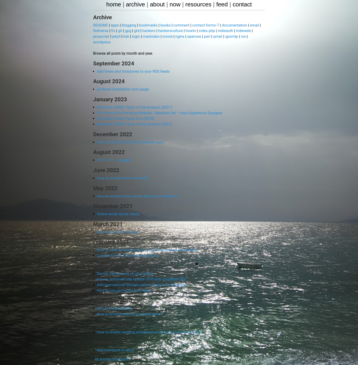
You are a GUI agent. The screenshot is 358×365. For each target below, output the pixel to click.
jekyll (116, 36)
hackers (147, 31)
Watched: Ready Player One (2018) (125, 112)
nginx (177, 36)
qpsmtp (228, 36)
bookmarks (147, 25)
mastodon (149, 36)
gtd (135, 31)
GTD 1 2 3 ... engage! (113, 153)
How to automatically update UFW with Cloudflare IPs (140, 271)
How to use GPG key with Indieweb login (129, 135)
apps (114, 25)
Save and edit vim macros (118, 224)
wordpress (253, 36)
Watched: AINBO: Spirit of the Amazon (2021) (133, 101)
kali (125, 36)
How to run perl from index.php (122, 171)
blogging (128, 25)
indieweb (239, 31)
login (135, 36)
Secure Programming (114, 300)
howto (188, 31)
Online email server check (117, 206)
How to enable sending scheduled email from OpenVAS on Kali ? (149, 323)
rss (239, 36)
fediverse (100, 31)
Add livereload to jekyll (115, 341)
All (97, 350)
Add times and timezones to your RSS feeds (132, 65)
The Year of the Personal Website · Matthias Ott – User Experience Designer (158, 106)
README (100, 25)
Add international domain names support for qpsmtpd (140, 276)
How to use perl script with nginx (123, 282)
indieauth (221, 31)
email (250, 25)
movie (165, 36)
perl (204, 36)
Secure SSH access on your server (124, 265)
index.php (204, 31)
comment (179, 25)
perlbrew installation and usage (122, 83)
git (119, 31)
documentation (230, 25)
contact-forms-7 (203, 25)
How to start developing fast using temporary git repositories (146, 242)
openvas (191, 36)
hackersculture (168, 31)
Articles (105, 350)
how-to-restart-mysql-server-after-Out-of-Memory (136, 188)
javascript (101, 36)
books (164, 25)
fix (113, 31)
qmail (214, 36)
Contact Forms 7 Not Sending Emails (126, 247)
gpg (127, 31)
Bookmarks (121, 350)
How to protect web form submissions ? (129, 305)
